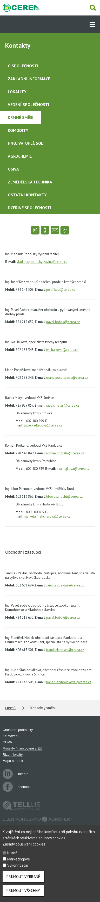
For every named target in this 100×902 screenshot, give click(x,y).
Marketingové (18, 862)
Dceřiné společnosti (29, 207)
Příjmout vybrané (23, 880)
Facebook (16, 787)
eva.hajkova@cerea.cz (73, 468)
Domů (10, 708)
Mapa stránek (13, 761)
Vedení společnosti (28, 104)
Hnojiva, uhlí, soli (26, 143)
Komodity (18, 130)
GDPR (7, 742)
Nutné (12, 856)
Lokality (17, 91)
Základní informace (29, 78)
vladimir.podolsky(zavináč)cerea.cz (42, 262)
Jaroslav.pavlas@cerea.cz (65, 585)
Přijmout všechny (23, 894)
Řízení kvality (13, 754)
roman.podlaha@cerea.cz (65, 453)
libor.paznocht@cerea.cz (64, 496)
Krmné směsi (20, 117)
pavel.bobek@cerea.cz (63, 322)
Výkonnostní (17, 869)
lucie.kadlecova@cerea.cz (43, 425)
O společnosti (23, 65)
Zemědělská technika (30, 181)
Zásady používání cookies (24, 847)
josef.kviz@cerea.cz (60, 289)
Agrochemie (20, 156)
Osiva (13, 169)
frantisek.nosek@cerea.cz (65, 650)
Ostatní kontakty (27, 194)
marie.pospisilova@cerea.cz (67, 377)
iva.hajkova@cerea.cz (62, 350)
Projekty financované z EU (22, 748)
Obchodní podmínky (18, 730)
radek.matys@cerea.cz (62, 405)
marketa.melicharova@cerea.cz (47, 516)
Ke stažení (10, 736)
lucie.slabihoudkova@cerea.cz (68, 682)
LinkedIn (15, 774)
